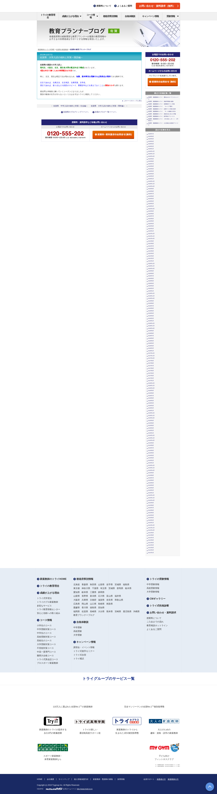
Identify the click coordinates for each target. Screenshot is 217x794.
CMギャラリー (156, 598)
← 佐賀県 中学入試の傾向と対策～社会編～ (69, 106)
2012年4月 (151, 515)
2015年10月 (151, 418)
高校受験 (77, 631)
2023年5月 (151, 198)
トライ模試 (78, 658)
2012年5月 (151, 512)
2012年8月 (151, 505)
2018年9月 (151, 330)
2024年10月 (151, 156)
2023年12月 (151, 181)
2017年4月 (151, 373)
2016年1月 (151, 410)
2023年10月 (151, 186)
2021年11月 (151, 236)
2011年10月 (151, 530)
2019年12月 (151, 293)
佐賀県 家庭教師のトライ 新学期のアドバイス (161, 116)
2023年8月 (151, 191)
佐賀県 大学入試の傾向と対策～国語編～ (61, 57)
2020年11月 (151, 266)
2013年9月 (151, 472)
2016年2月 (151, 408)
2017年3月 (151, 375)
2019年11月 (151, 296)
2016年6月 (151, 398)
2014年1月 (151, 463)
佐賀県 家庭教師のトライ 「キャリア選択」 (160, 106)
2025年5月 (151, 138)
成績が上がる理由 (71, 16)
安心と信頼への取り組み (48, 613)
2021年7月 (151, 246)
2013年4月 (151, 485)
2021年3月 (151, 256)
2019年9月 (151, 301)
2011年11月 (151, 527)
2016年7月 (151, 395)
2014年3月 (151, 458)
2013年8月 (151, 475)
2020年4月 (151, 283)
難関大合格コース (45, 655)
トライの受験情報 (158, 579)
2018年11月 (151, 325)
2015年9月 (151, 420)
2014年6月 (151, 450)
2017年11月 (151, 355)
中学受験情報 (153, 584)
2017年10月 (151, 358)
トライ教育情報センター (48, 609)
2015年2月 (151, 430)
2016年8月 (151, 393)
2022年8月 (151, 213)
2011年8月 (151, 535)
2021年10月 (151, 238)
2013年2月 (151, 490)
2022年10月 (151, 208)
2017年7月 (151, 365)
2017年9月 (151, 360)
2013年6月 (151, 480)
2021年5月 (151, 251)
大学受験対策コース (46, 644)
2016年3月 (151, 405)
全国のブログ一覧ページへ (105, 112)
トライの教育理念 (48, 16)
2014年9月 (151, 443)
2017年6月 (151, 368)
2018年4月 (151, 343)
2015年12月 (151, 413)
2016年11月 (151, 385)
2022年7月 (151, 216)
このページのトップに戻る (133, 101)
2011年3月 (151, 547)
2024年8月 (151, 161)
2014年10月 (151, 440)
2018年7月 (151, 335)
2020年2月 (151, 288)
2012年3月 (151, 517)
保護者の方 (161, 779)
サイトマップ (64, 779)
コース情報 (92, 16)
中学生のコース (44, 633)
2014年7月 (151, 448)
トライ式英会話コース (47, 659)
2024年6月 (151, 166)
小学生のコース (44, 625)
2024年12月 (151, 151)
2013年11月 (151, 467)
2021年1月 (151, 261)
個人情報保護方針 (81, 779)
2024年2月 (151, 176)
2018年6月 (151, 338)
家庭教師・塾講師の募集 (103, 779)
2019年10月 (151, 298)
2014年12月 (151, 435)
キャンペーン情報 (150, 16)
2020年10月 (151, 268)
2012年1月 (151, 522)
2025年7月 (151, 134)
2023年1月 (151, 206)
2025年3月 (151, 143)
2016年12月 (151, 383)
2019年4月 (151, 313)
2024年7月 (151, 163)
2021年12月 (151, 233)
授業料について (154, 618)
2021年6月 (151, 248)
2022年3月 (151, 226)
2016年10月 (151, 388)
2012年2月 (151, 520)
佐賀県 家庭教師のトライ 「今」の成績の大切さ (162, 111)
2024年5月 (151, 168)
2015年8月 (151, 423)
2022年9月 (151, 211)
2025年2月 (151, 146)
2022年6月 (151, 218)
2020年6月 (151, 278)
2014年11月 (151, 438)
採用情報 (121, 779)
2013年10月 (151, 470)
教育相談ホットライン (157, 625)
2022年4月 (151, 223)
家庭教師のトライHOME (46, 49)
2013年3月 (151, 488)
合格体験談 (130, 16)
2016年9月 (151, 390)
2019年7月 (151, 306)
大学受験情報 (153, 591)
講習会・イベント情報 (83, 647)
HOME (39, 779)
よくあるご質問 (154, 629)
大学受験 (77, 635)
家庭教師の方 (173, 779)
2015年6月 (151, 425)
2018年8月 (151, 333)
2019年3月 (151, 315)
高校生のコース (44, 640)
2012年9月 (151, 502)
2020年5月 (151, 281)
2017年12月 (151, 353)
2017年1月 (151, 380)
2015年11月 (151, 415)
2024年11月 (151, 153)
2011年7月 (151, 537)
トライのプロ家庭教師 (47, 602)
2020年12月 (151, 263)
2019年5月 (151, 311)
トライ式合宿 (79, 655)
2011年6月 (151, 540)
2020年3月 (151, 286)
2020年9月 (151, 271)
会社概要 (50, 779)
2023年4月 (151, 201)
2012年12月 (151, 495)
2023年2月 (151, 203)
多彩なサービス (44, 606)
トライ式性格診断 (158, 605)
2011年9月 (151, 532)
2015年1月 (151, 433)
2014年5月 (151, 453)
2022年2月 (151, 228)
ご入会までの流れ (155, 621)
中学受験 (77, 627)
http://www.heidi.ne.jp (85, 789)
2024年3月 (151, 173)
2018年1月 (151, 350)
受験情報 (173, 16)
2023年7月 (151, 193)
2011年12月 (151, 525)
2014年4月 (151, 455)
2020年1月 (151, 291)
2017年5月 (151, 370)
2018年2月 (151, 348)
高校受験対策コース (46, 637)
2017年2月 (151, 378)
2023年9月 (151, 188)
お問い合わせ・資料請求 (161, 612)
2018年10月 (151, 328)
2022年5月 (151, 221)
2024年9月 (151, 159)
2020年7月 (151, 276)
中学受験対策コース (46, 629)
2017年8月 (151, 363)
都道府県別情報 (110, 16)
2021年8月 (151, 243)
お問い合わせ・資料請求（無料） (159, 6)
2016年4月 (151, 403)
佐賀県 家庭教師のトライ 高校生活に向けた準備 (162, 114)
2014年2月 (151, 460)
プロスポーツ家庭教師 (47, 663)
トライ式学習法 (44, 598)
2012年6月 (151, 510)
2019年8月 (151, 303)
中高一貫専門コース (46, 652)
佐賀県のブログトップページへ (76, 112)
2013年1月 (151, 492)
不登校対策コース (45, 648)
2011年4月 (151, 545)
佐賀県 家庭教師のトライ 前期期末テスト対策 (161, 104)
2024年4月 (151, 171)
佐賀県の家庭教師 (62, 49)
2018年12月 (151, 323)
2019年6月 (151, 308)
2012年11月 (151, 497)
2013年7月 (151, 478)
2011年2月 (151, 550)
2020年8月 (151, 273)
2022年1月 (151, 231)
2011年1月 (151, 552)
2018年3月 (151, 345)
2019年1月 (151, 320)
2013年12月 (151, 465)
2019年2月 (151, 318)
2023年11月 (151, 183)
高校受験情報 (153, 588)
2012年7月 (151, 507)
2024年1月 (151, 178)
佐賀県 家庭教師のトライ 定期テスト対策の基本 (162, 109)
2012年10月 (151, 500)
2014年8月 (151, 445)
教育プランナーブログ (83, 615)
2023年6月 (151, 196)
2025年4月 (151, 141)
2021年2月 (151, 258)
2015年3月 (151, 428)
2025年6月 (151, 136)
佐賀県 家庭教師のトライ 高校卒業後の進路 (160, 101)
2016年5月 (151, 400)
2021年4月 (151, 253)
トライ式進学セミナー (83, 651)
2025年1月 (151, 148)
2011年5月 (151, 542)
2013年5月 (151, 483)
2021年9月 (151, 241)
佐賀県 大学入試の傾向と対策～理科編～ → (109, 106)
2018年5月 (151, 340)
